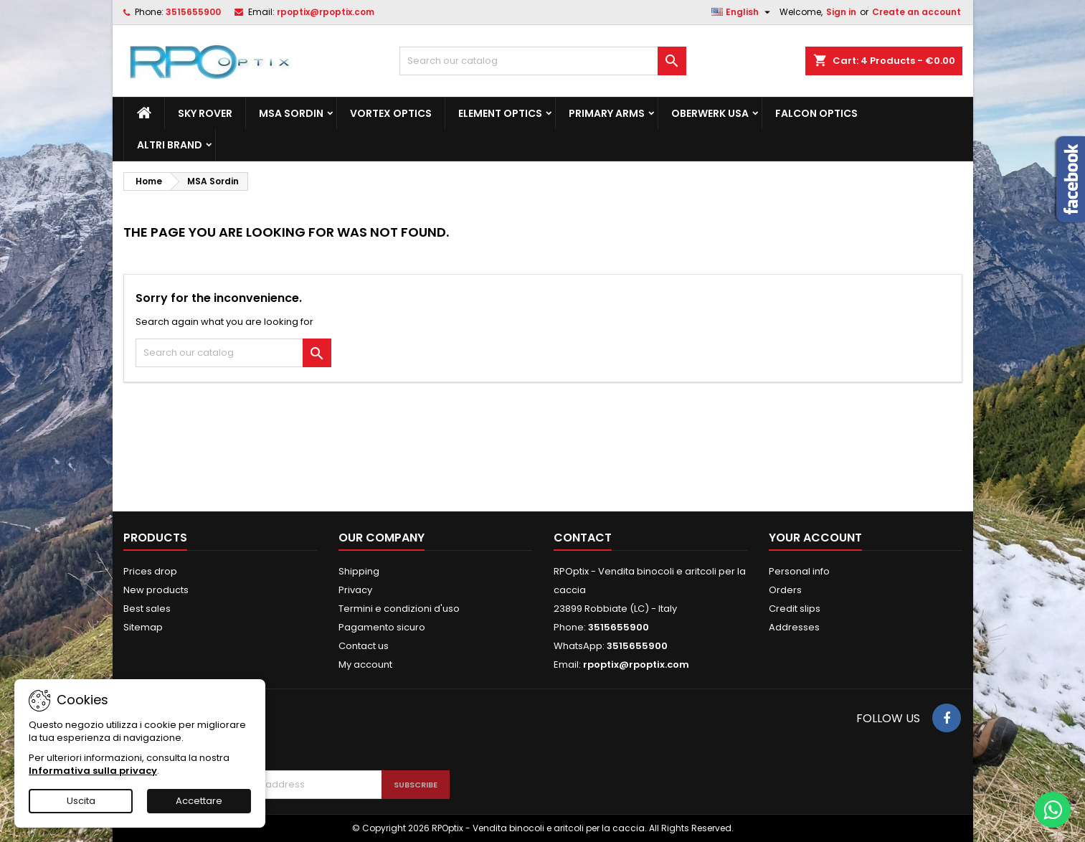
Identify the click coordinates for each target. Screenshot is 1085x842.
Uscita (81, 801)
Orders (785, 590)
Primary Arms (607, 113)
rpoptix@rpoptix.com (325, 12)
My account (365, 664)
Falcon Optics (816, 113)
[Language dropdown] (742, 12)
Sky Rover (205, 113)
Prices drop (150, 571)
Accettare (199, 801)
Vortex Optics (391, 113)
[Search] (542, 61)
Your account (815, 537)
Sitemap (143, 627)
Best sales (147, 608)
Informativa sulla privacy (93, 770)
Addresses (794, 627)
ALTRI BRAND (169, 145)
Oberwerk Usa (710, 113)
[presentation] (315, 735)
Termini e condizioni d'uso (399, 608)
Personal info (799, 571)
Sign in (841, 12)
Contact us (363, 646)
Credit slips (794, 608)
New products (156, 590)
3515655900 (193, 12)
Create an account (916, 12)
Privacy (355, 590)
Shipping (358, 571)
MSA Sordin (291, 113)
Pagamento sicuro (381, 627)
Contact (583, 537)
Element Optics (500, 113)
